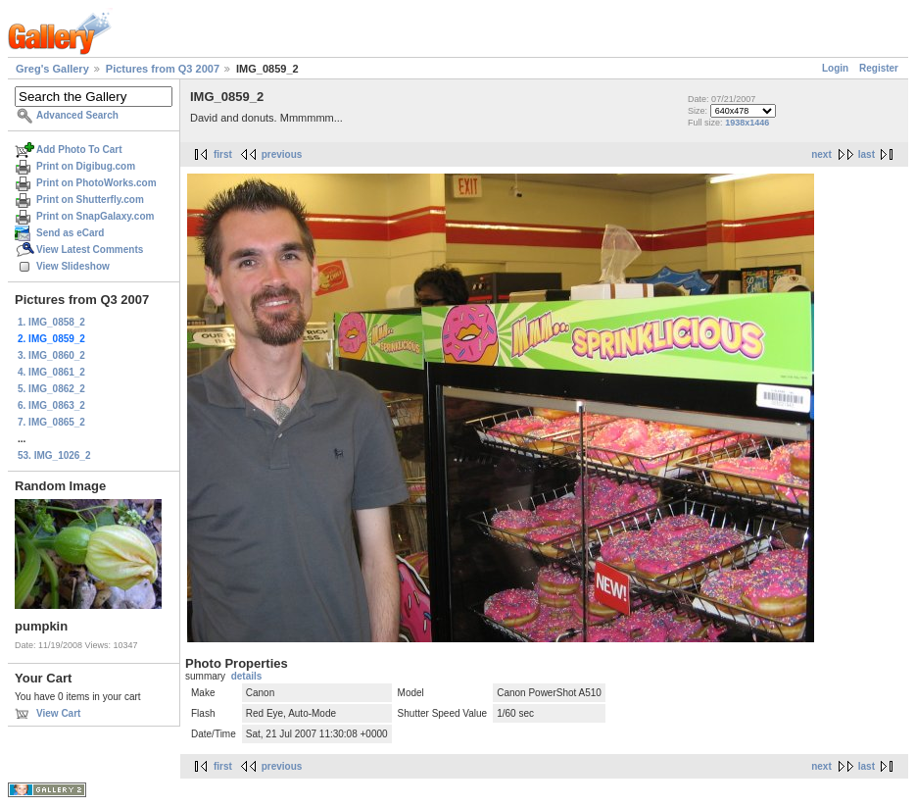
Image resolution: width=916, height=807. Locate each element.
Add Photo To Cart (79, 149)
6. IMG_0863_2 (51, 405)
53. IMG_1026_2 (54, 455)
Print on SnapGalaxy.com (95, 216)
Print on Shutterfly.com (90, 199)
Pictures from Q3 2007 (162, 69)
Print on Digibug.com (85, 166)
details (247, 676)
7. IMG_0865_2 (51, 422)
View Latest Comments (89, 249)
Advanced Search (77, 115)
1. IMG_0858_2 (51, 322)
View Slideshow (73, 266)
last (866, 154)
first (223, 154)
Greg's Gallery (52, 69)
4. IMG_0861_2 (51, 372)
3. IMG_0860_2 (51, 355)
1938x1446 (747, 122)
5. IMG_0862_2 (51, 388)
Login (835, 68)
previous (282, 154)
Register (878, 68)
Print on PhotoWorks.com (96, 182)
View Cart (58, 713)
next (821, 154)
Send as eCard (70, 232)
